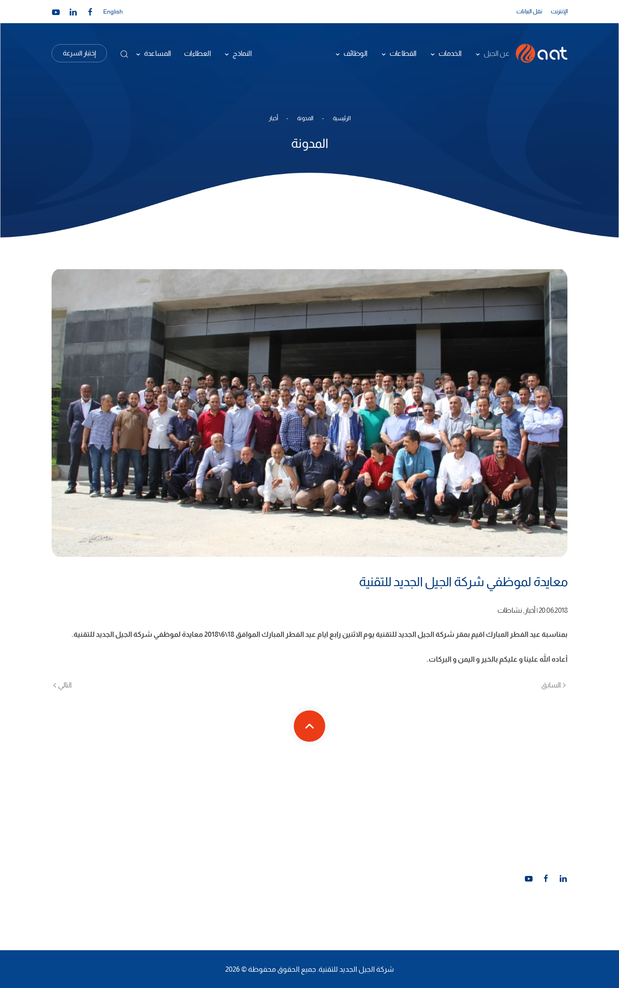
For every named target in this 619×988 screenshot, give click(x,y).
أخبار (530, 610)
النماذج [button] (242, 53)
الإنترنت (559, 11)
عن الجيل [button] (496, 53)
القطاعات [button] (403, 53)
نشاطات (509, 610)
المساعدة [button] (157, 53)
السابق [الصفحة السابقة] (553, 685)
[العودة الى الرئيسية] (541, 53)
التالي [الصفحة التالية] (62, 685)
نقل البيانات (529, 11)
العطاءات (197, 53)
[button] (124, 54)
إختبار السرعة (79, 53)
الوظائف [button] (355, 53)
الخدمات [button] (450, 53)
